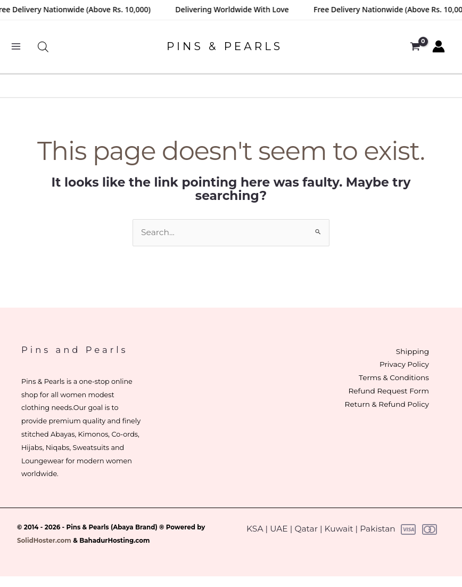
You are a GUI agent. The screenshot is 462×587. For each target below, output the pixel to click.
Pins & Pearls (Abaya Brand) (112, 527)
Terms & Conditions (393, 377)
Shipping (411, 351)
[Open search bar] (43, 47)
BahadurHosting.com (114, 540)
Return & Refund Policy (385, 404)
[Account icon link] (438, 46)
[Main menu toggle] (15, 46)
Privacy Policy (403, 364)
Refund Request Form (387, 391)
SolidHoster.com (44, 540)
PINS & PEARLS (225, 46)
